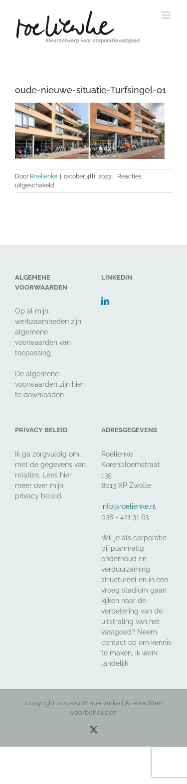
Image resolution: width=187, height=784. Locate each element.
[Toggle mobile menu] (167, 15)
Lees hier (57, 475)
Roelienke (43, 176)
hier (78, 384)
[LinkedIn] (105, 301)
